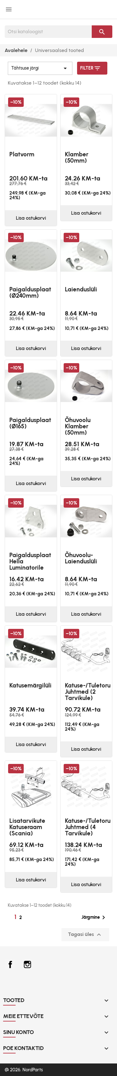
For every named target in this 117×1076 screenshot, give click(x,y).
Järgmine (94, 917)
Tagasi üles (85, 934)
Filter (90, 68)
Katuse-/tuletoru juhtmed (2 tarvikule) (87, 692)
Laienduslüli (81, 289)
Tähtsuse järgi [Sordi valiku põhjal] (40, 68)
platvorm (21, 154)
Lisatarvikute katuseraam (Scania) (27, 827)
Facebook (10, 964)
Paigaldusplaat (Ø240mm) (30, 292)
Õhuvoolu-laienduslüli (81, 558)
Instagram (27, 964)
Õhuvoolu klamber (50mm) (77, 426)
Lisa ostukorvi (31, 218)
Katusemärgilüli (30, 685)
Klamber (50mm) (76, 157)
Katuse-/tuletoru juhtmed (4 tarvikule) (87, 827)
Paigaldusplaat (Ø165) (30, 423)
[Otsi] (48, 31)
